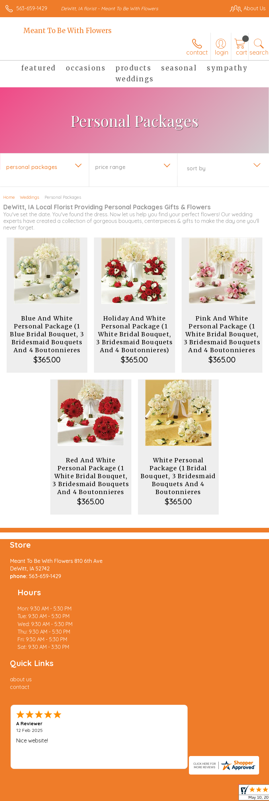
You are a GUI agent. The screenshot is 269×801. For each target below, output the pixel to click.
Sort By (196, 168)
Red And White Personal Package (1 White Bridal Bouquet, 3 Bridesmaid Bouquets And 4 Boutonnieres (90, 476)
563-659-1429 (31, 8)
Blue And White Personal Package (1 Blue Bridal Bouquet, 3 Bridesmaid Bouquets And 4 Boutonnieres (47, 334)
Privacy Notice (64, 750)
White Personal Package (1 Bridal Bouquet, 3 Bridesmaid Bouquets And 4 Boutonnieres (178, 476)
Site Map (152, 750)
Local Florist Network (111, 750)
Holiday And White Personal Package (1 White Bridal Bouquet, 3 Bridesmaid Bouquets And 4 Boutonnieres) (134, 334)
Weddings (29, 197)
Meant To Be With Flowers (67, 30)
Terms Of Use (25, 750)
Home (9, 197)
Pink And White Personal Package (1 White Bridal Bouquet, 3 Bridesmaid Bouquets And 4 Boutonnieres (222, 334)
